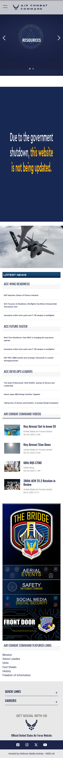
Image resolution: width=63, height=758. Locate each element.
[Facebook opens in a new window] (17, 744)
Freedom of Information (17, 675)
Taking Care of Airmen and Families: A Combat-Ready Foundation (31, 403)
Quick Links (13, 691)
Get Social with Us (31, 716)
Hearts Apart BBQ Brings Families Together (22, 394)
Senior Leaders (11, 658)
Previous (6, 38)
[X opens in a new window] (36, 744)
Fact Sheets (9, 667)
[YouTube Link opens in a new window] (45, 744)
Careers (10, 700)
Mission (7, 654)
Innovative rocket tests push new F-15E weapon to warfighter (29, 315)
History (7, 671)
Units (6, 663)
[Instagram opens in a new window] (26, 744)
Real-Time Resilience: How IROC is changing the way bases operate (29, 339)
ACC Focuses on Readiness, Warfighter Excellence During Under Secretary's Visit (30, 305)
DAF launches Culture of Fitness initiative (21, 295)
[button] (5, 7)
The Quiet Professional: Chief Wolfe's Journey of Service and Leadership (29, 384)
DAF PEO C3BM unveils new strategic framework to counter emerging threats (29, 359)
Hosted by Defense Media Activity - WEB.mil (32, 753)
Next (56, 38)
